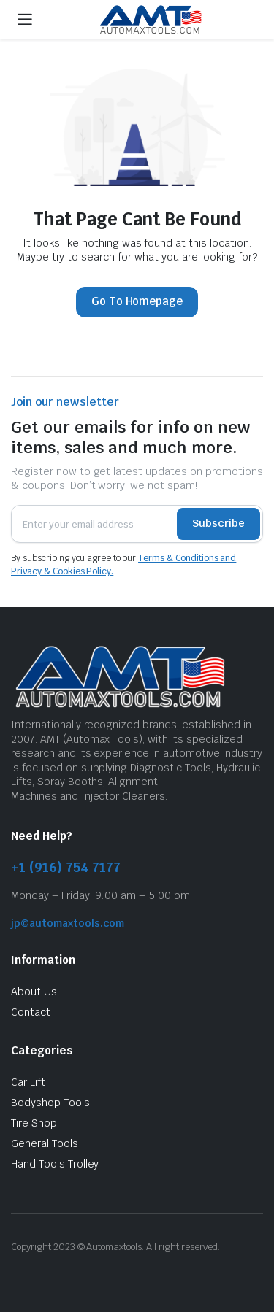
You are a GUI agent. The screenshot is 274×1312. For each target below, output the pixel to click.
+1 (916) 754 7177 (66, 867)
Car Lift (28, 1082)
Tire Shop (34, 1123)
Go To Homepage (137, 301)
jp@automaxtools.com (67, 923)
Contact (30, 1012)
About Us (34, 991)
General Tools (44, 1143)
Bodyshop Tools (50, 1102)
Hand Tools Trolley (55, 1163)
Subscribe (218, 523)
